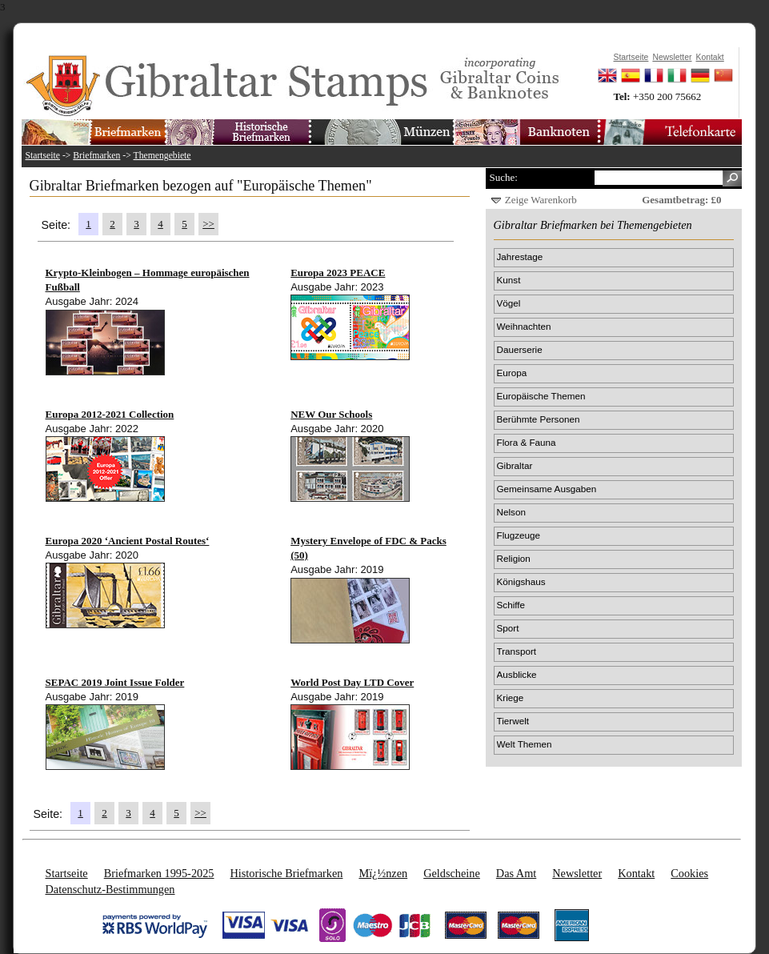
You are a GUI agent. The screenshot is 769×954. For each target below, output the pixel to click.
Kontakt (636, 873)
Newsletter (577, 873)
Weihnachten (524, 326)
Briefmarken (96, 155)
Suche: (504, 177)
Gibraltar (515, 465)
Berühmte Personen (538, 419)
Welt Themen (524, 744)
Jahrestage (520, 256)
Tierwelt (513, 721)
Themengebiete (162, 155)
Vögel (509, 303)
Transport (517, 651)
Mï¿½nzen (382, 873)
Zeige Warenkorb (541, 200)
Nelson (511, 512)
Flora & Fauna (526, 442)
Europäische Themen (541, 396)
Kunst (509, 280)
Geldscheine (451, 873)
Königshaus (521, 581)
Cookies (689, 873)
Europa (512, 372)
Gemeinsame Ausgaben (547, 488)
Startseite (43, 155)
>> (208, 224)
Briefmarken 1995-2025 (159, 873)
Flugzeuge (519, 535)
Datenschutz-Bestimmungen (110, 889)
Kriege (510, 697)
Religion (514, 558)
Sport (508, 628)
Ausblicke (517, 674)
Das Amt (516, 873)
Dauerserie (520, 349)
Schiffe (511, 604)
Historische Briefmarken (286, 873)
